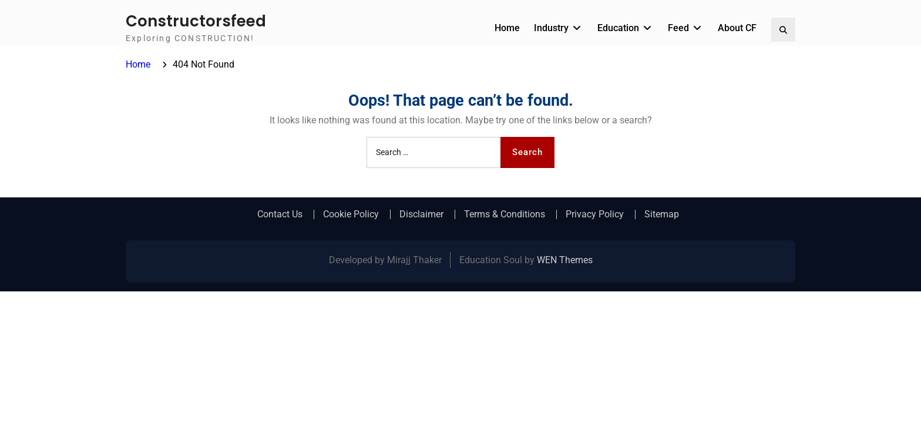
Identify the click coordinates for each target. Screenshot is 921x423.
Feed (678, 27)
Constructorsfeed (196, 21)
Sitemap (661, 214)
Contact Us (279, 214)
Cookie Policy (351, 214)
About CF (737, 27)
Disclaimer (421, 214)
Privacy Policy (595, 214)
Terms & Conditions (504, 214)
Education (618, 27)
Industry (551, 27)
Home (507, 27)
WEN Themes (565, 260)
